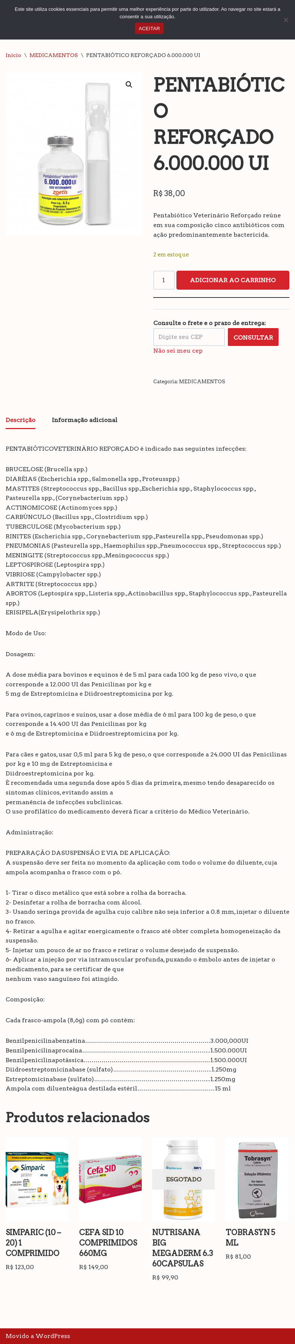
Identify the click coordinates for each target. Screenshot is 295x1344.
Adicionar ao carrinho (233, 280)
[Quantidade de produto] (164, 280)
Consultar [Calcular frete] (253, 337)
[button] (129, 84)
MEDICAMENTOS (53, 55)
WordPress (52, 1336)
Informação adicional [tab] (84, 420)
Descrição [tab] (20, 420)
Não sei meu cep (178, 350)
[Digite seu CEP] (189, 337)
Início (13, 55)
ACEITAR (149, 28)
